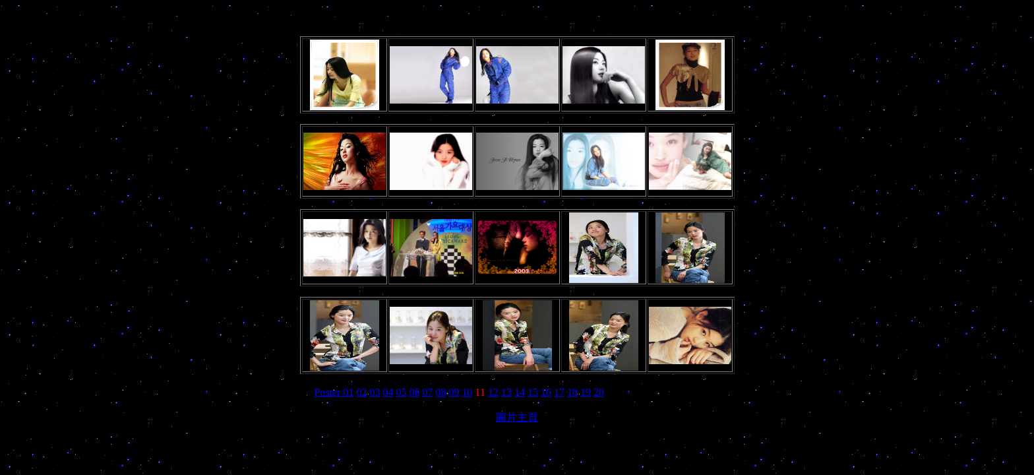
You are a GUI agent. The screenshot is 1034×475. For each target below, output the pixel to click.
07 (428, 392)
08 (441, 392)
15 (533, 392)
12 (493, 392)
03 (375, 392)
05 (401, 392)
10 (467, 392)
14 (519, 392)
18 (572, 392)
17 (559, 392)
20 (598, 392)
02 (362, 392)
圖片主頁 (517, 417)
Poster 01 (334, 392)
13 (506, 392)
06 (415, 392)
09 (454, 392)
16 (546, 392)
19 (585, 392)
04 (388, 392)
